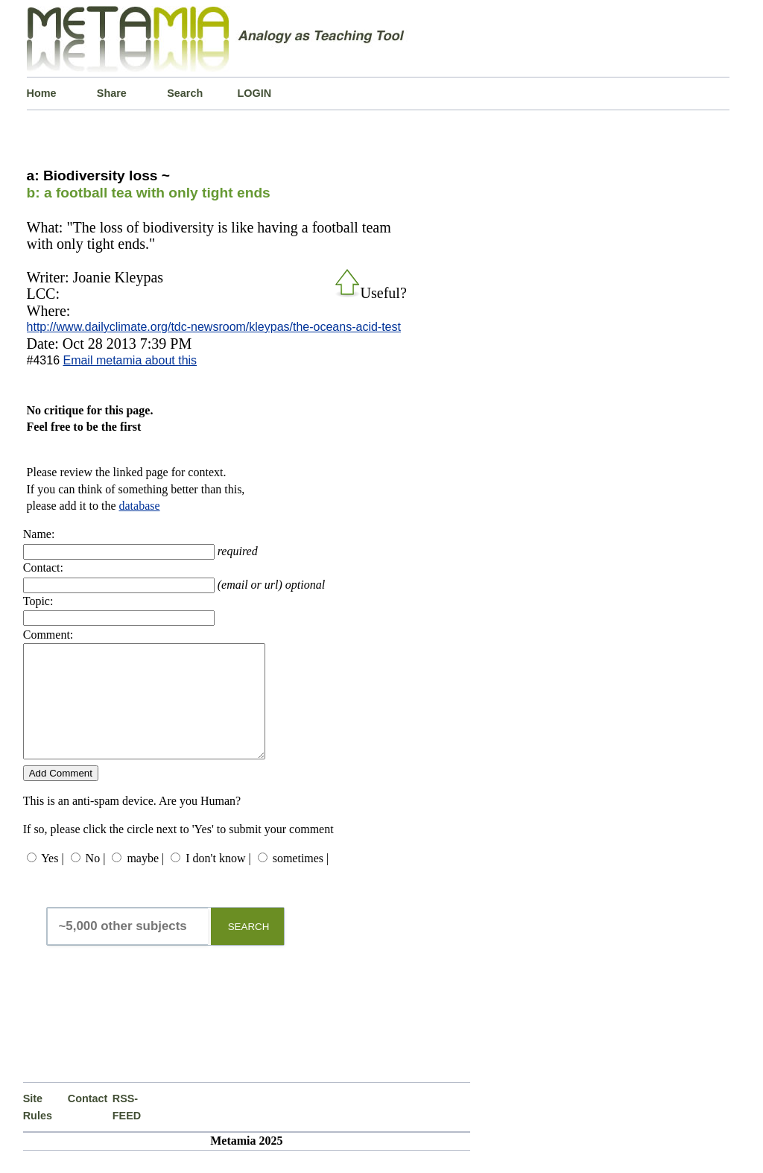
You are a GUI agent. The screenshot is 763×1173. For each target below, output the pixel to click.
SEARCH (249, 949)
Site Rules (37, 1129)
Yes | (52, 880)
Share (112, 93)
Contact (88, 1121)
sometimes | (301, 880)
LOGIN (255, 93)
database (139, 505)
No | (96, 880)
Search (185, 93)
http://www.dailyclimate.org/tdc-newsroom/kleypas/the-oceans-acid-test (214, 326)
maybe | (145, 880)
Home (42, 93)
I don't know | (218, 880)
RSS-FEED (127, 1129)
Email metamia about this (130, 360)
